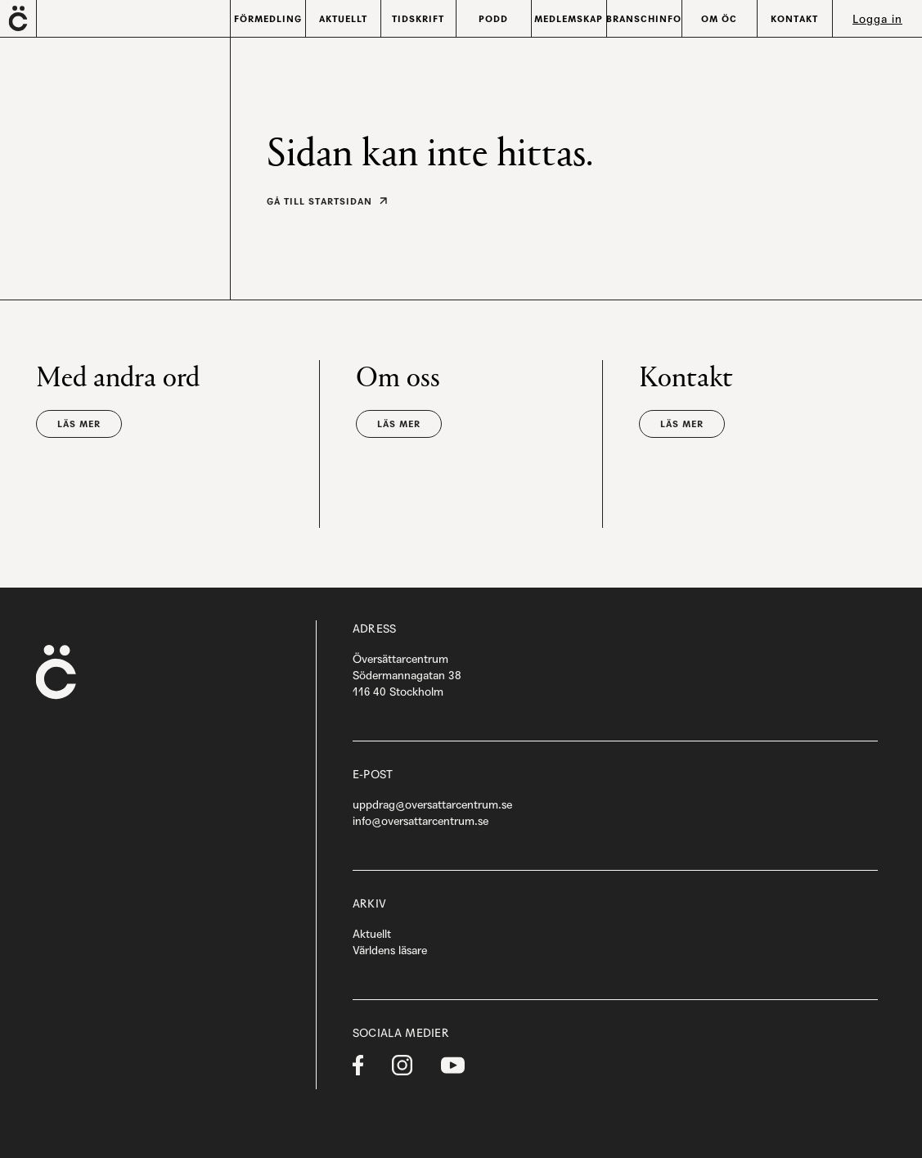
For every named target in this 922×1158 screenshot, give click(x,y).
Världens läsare (390, 950)
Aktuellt (372, 934)
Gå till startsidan (319, 201)
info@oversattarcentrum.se (420, 821)
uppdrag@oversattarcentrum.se (432, 804)
